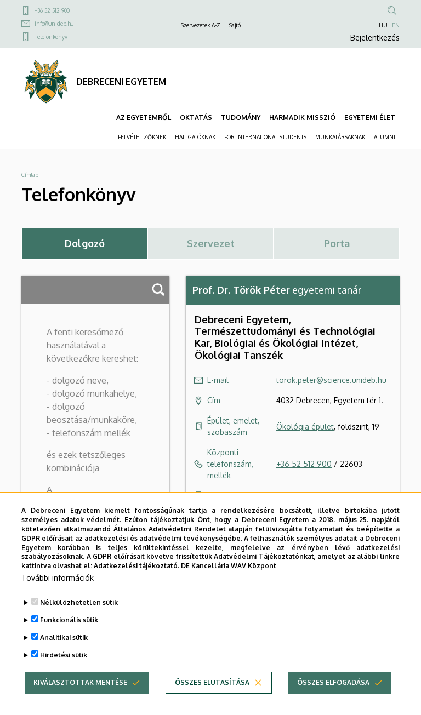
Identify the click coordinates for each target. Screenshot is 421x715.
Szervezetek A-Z (200, 25)
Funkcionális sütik (69, 625)
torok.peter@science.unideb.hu (331, 380)
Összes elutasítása (212, 687)
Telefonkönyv (51, 36)
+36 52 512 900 (52, 10)
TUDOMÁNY (240, 117)
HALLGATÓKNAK (195, 137)
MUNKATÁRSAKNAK (340, 137)
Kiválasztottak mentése (80, 687)
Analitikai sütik (64, 642)
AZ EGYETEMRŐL (143, 117)
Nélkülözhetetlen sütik (79, 607)
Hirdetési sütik (63, 660)
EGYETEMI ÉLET (369, 117)
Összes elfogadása (333, 687)
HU (383, 25)
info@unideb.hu (54, 23)
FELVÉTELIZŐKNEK (142, 137)
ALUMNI (384, 137)
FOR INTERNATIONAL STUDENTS (265, 137)
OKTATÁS (196, 117)
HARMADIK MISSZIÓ (302, 117)
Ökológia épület (305, 426)
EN (396, 25)
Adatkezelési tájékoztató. (136, 571)
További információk (57, 582)
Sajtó (235, 25)
